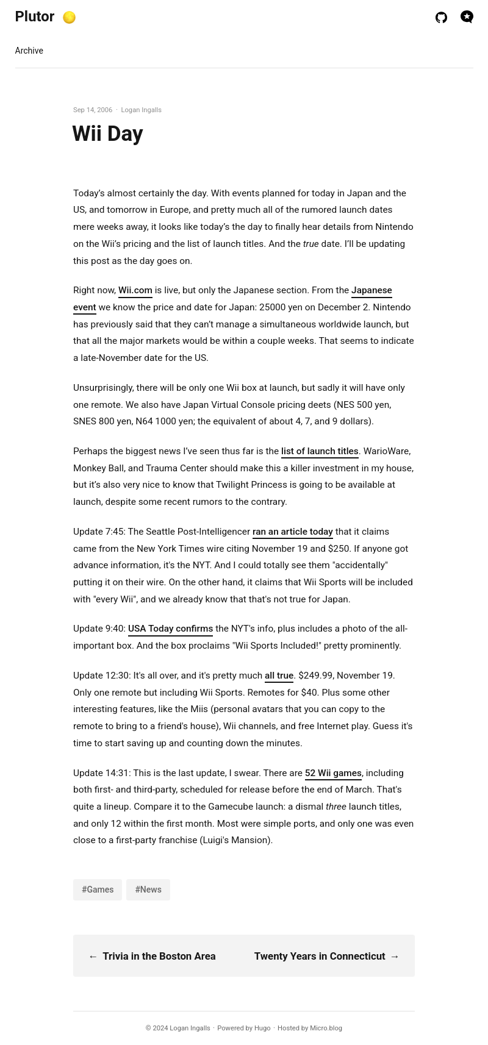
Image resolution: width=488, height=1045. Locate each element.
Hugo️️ (262, 1028)
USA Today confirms (170, 628)
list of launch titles (320, 451)
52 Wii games (333, 773)
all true (279, 675)
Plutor (35, 16)
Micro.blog (326, 1028)
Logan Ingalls (190, 1028)
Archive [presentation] (29, 50)
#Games (97, 889)
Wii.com (135, 290)
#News (148, 889)
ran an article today (293, 531)
